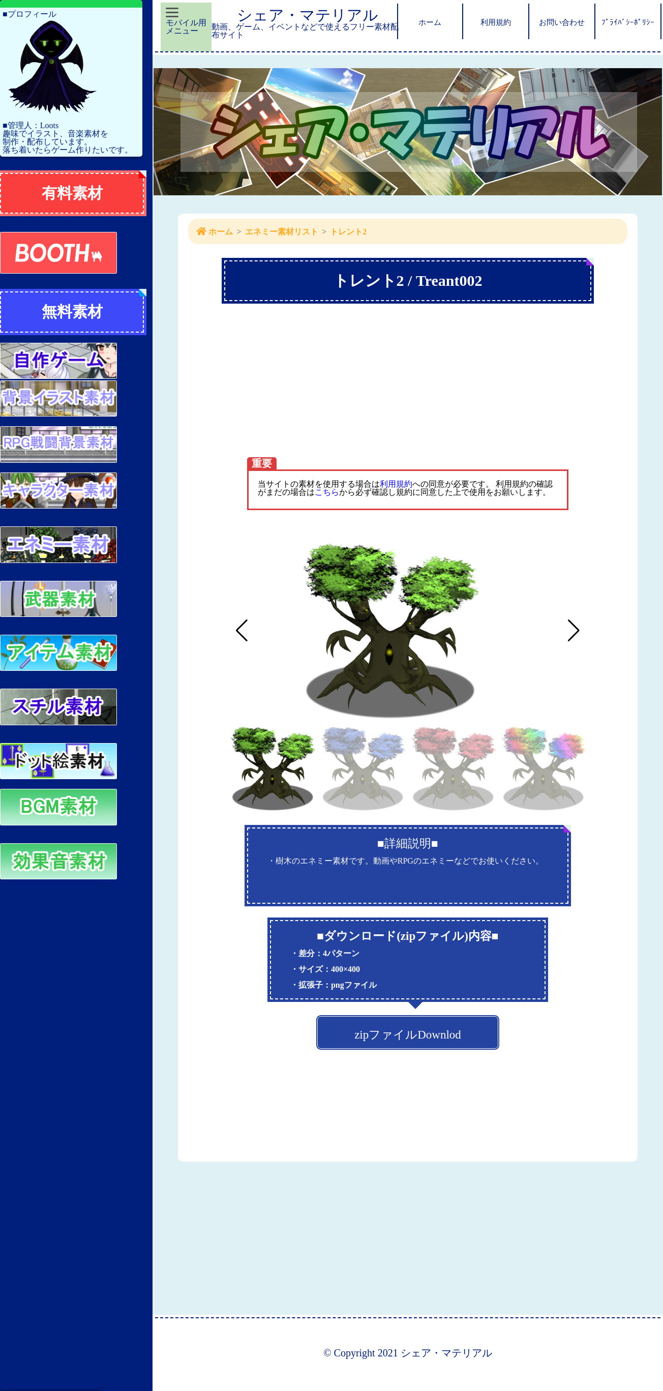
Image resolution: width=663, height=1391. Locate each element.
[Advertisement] (51, 1135)
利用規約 (396, 484)
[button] (574, 630)
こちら (327, 492)
